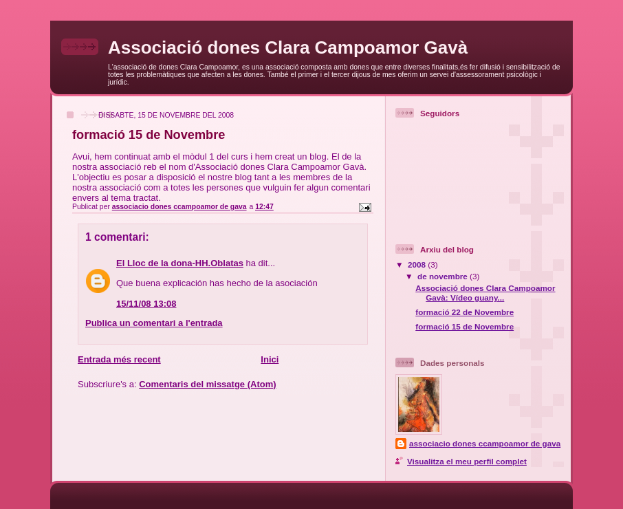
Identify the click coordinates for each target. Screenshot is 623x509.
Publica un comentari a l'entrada (154, 323)
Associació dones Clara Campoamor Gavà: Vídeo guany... (485, 292)
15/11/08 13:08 (146, 304)
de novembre (443, 276)
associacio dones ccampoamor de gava (484, 443)
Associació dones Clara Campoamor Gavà (288, 47)
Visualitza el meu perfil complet (467, 461)
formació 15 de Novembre (464, 326)
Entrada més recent (119, 359)
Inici (269, 359)
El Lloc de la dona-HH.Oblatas (179, 263)
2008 (418, 264)
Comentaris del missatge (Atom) (207, 384)
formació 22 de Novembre (464, 311)
